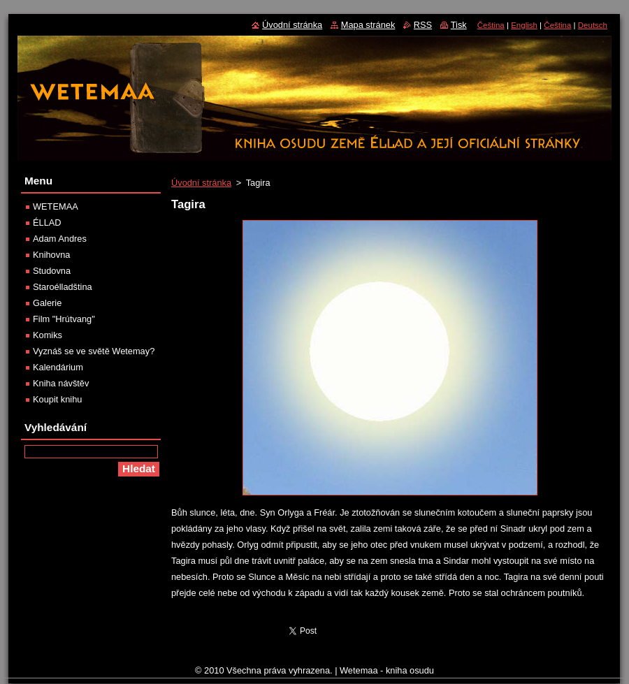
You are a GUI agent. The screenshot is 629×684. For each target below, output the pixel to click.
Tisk (459, 25)
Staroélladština (62, 287)
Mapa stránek (368, 25)
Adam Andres (60, 238)
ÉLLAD (47, 222)
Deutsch (592, 25)
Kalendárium (58, 367)
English (524, 25)
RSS (423, 25)
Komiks (47, 335)
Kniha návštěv (61, 383)
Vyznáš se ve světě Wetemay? (93, 351)
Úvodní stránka (201, 182)
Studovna (52, 270)
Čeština (491, 25)
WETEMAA (55, 206)
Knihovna (51, 254)
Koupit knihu (57, 399)
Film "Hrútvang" (64, 319)
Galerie (47, 303)
